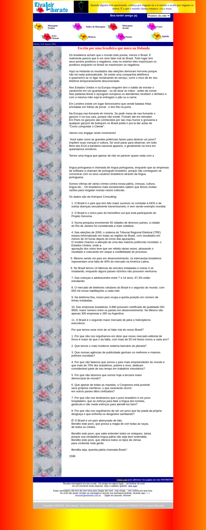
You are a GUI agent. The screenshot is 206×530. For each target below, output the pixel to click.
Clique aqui (122, 480)
